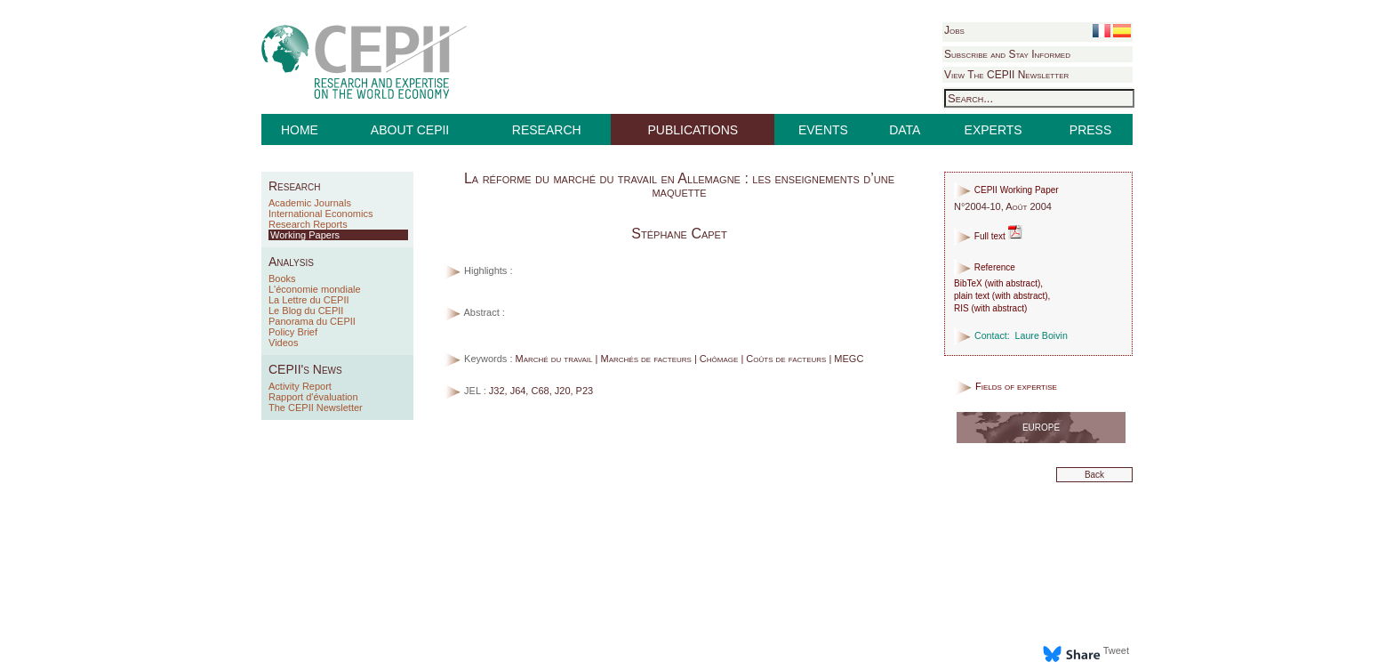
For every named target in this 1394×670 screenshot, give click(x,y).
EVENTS (823, 130)
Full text (988, 236)
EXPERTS (993, 130)
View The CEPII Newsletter (1006, 75)
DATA (904, 130)
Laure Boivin (1041, 335)
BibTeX (968, 283)
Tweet (1116, 650)
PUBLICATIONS (693, 130)
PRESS (1090, 130)
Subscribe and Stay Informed (1007, 54)
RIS (961, 308)
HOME (299, 130)
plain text (971, 296)
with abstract (1012, 283)
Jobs (954, 30)
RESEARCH (546, 130)
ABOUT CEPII (410, 130)
